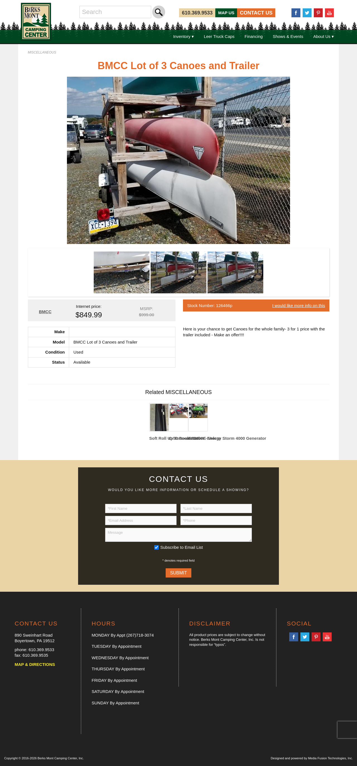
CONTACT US (256, 13)
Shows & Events (288, 36)
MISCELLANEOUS (42, 52)
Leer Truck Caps (219, 36)
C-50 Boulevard (178, 438)
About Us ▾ (323, 36)
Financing (254, 36)
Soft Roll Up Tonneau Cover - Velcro (159, 438)
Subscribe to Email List (181, 547)
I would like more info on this (298, 305)
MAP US (226, 12)
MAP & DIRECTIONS (35, 664)
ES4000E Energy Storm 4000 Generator (198, 438)
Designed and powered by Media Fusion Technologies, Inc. (312, 758)
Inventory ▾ (183, 36)
